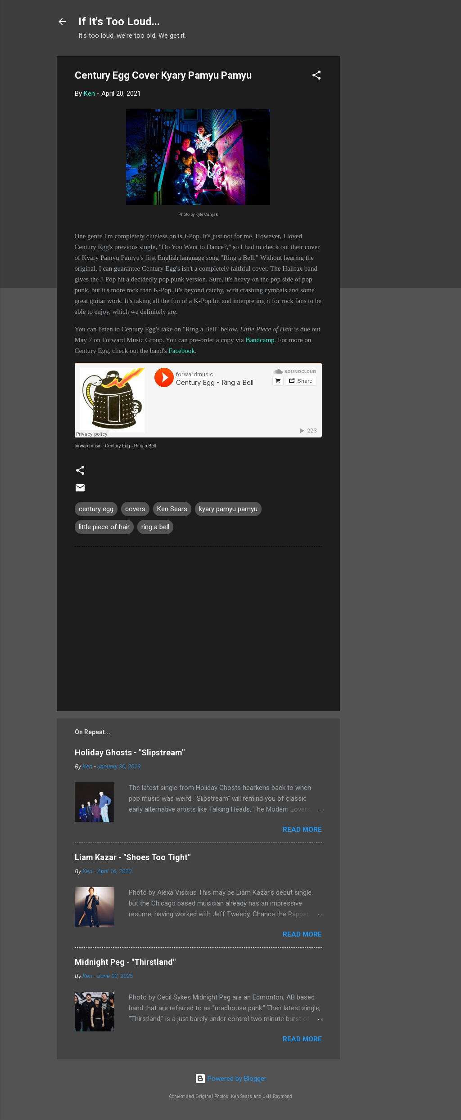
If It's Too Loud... (119, 21)
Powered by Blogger (231, 1079)
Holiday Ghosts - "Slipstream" (130, 752)
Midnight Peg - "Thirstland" (125, 962)
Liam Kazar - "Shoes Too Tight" (132, 857)
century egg (96, 509)
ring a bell (155, 527)
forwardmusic (88, 445)
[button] (316, 77)
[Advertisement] (376, 191)
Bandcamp (259, 340)
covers (135, 509)
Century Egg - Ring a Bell (130, 445)
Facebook (181, 350)
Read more (302, 829)
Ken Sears (172, 509)
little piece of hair (104, 527)
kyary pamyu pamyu (228, 509)
